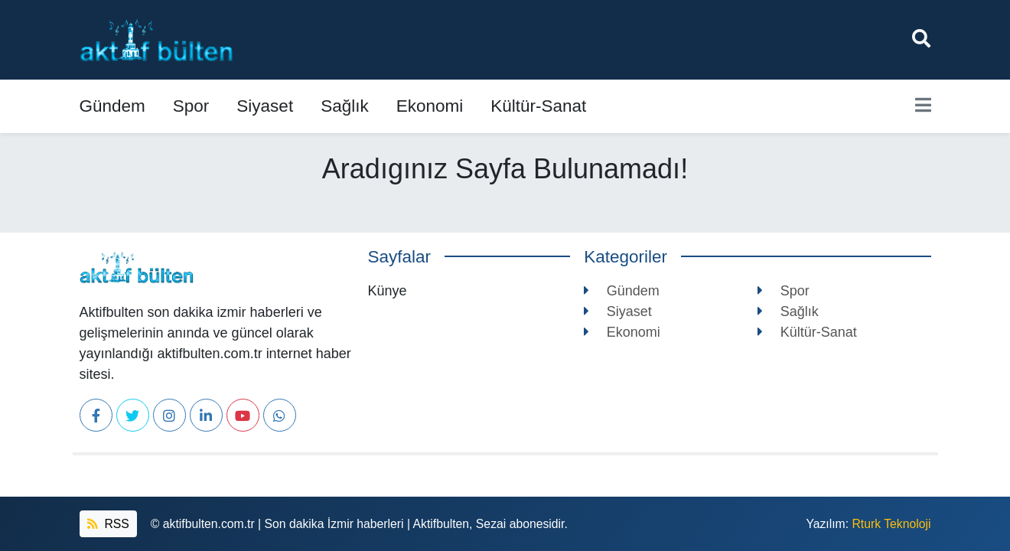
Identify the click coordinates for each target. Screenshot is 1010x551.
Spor (191, 106)
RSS (108, 523)
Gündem (112, 106)
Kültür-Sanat (538, 106)
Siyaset (264, 106)
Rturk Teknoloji (891, 523)
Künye (387, 290)
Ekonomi (430, 106)
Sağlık (345, 106)
